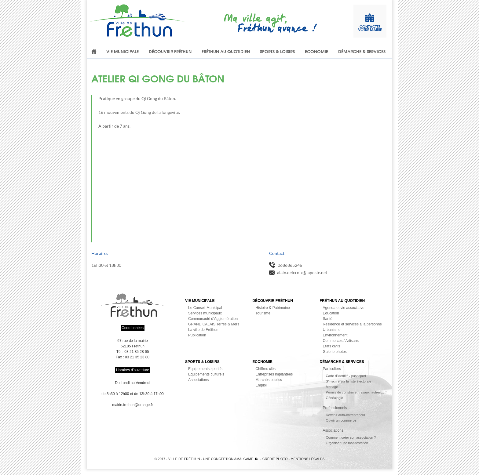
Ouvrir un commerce (341, 420)
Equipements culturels (206, 374)
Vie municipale (122, 51)
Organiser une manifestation (347, 443)
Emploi (261, 385)
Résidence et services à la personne (352, 324)
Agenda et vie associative (343, 308)
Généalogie (334, 398)
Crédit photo (275, 459)
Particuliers (332, 369)
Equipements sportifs (205, 369)
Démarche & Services (362, 51)
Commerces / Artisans (341, 341)
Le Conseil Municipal (205, 308)
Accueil (94, 51)
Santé (327, 319)
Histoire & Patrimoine (272, 308)
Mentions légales (307, 459)
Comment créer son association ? (351, 437)
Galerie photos (335, 352)
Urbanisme (332, 330)
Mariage (332, 387)
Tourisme (262, 313)
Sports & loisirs (277, 51)
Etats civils (331, 346)
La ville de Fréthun (203, 330)
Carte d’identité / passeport (346, 376)
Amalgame (243, 459)
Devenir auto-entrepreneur (345, 415)
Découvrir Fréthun (170, 51)
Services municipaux (205, 313)
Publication (197, 335)
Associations (198, 380)
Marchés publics (268, 380)
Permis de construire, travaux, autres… (355, 392)
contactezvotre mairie (370, 22)
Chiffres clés (265, 369)
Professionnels (335, 408)
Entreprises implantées (274, 374)
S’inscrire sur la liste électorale (348, 381)
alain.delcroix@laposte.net (302, 272)
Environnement (335, 335)
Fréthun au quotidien (226, 51)
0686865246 (290, 265)
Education (331, 313)
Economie (316, 51)
